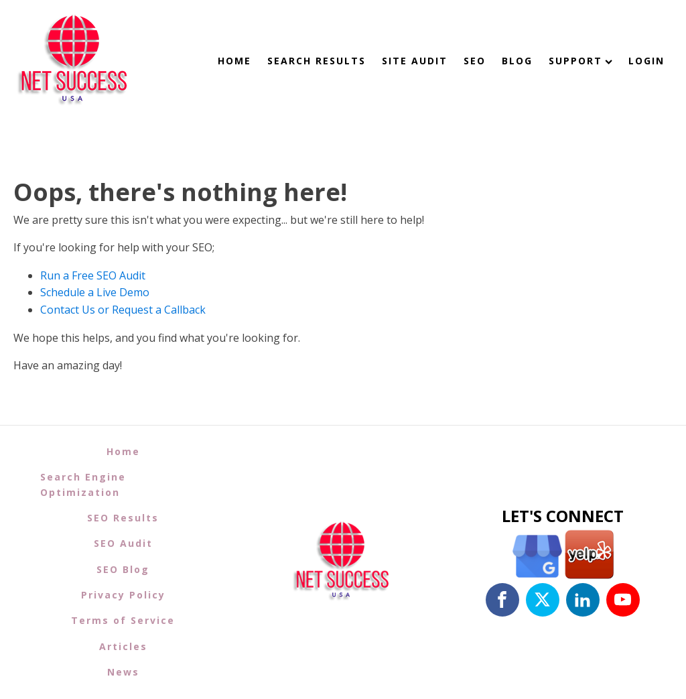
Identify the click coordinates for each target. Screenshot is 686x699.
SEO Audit (123, 543)
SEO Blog (122, 569)
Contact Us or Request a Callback (123, 309)
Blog (517, 60)
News (123, 671)
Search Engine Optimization (83, 484)
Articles (123, 646)
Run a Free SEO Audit (92, 275)
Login (646, 60)
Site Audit (415, 60)
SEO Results (123, 517)
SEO (475, 60)
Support (580, 60)
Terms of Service (123, 620)
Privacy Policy (123, 594)
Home (234, 60)
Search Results (316, 60)
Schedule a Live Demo (94, 292)
